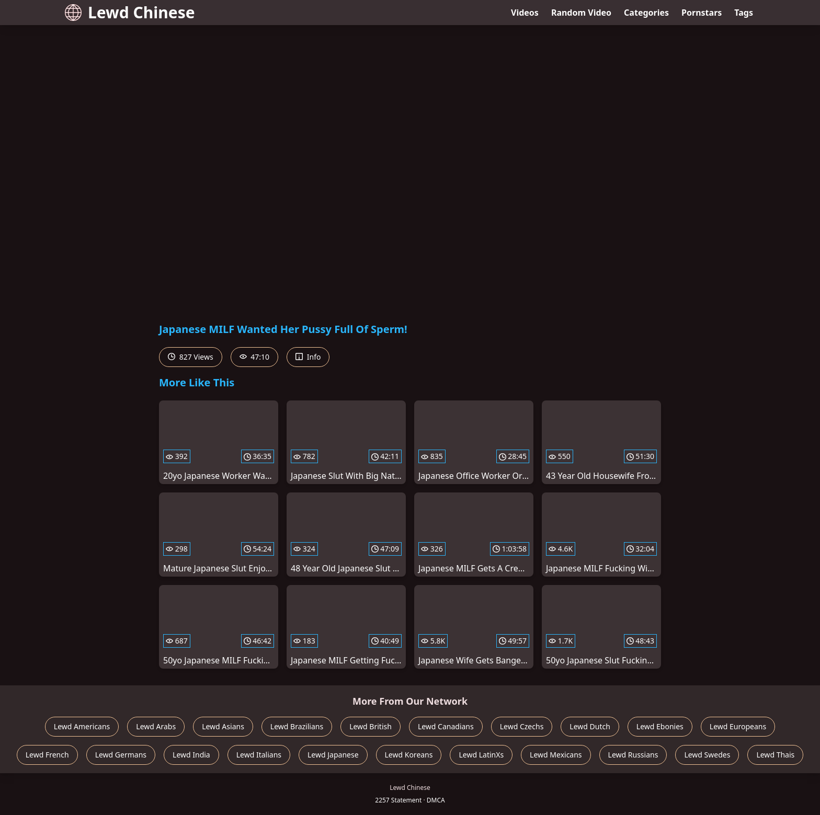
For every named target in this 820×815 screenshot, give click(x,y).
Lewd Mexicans (556, 755)
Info (308, 357)
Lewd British (370, 726)
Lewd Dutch (590, 726)
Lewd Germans (120, 755)
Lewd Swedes (707, 755)
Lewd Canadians (446, 726)
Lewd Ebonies (660, 726)
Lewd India (191, 755)
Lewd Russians (633, 755)
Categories (646, 12)
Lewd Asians (223, 726)
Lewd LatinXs (481, 755)
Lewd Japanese (333, 755)
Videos (525, 12)
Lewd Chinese (130, 12)
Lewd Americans (82, 726)
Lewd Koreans (409, 755)
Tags (743, 12)
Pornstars (701, 12)
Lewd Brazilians (296, 726)
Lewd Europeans (738, 726)
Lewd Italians (258, 755)
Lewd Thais (775, 755)
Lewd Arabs (156, 726)
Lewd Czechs (522, 726)
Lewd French (47, 755)
